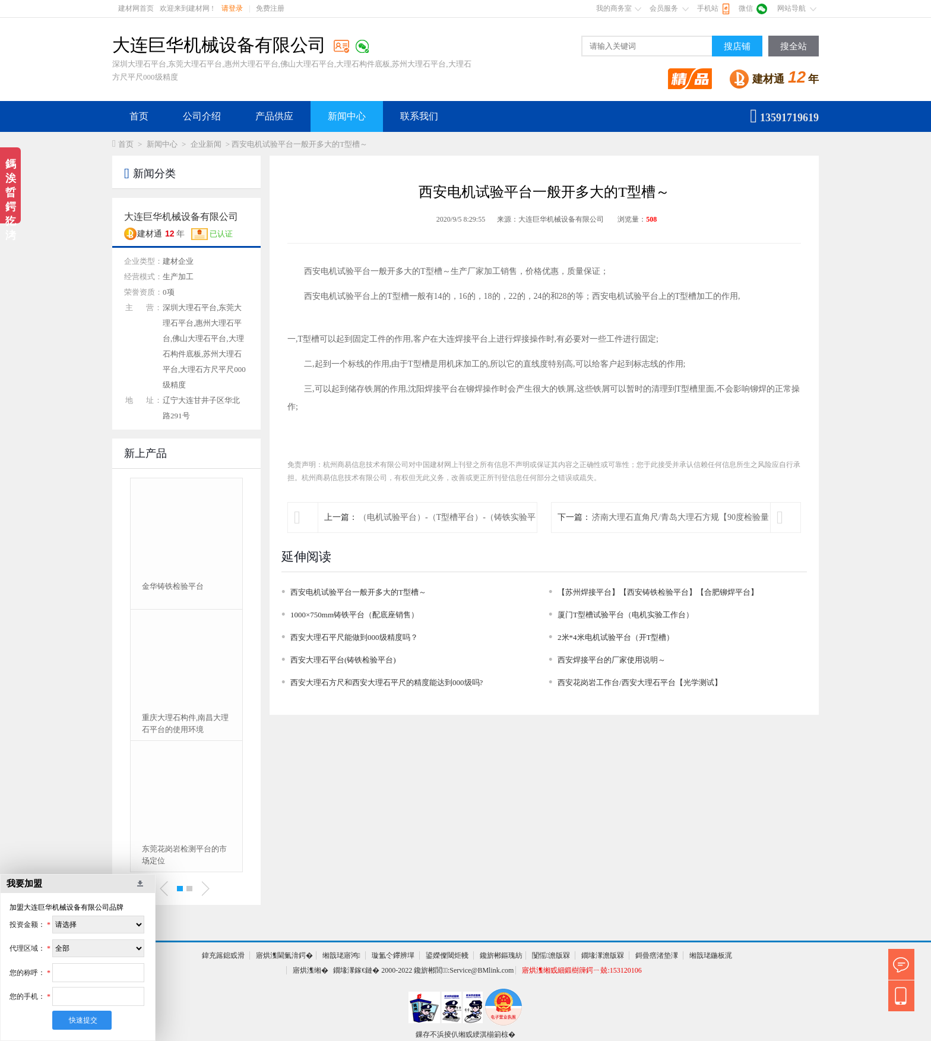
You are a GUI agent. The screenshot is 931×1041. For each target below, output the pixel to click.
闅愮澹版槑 (551, 955)
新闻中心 (347, 116)
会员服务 (664, 8)
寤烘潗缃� (310, 970)
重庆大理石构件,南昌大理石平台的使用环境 (185, 723)
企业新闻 (206, 144)
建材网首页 (136, 8)
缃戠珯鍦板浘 (710, 955)
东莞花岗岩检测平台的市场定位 (184, 854)
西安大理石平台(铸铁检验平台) (343, 659)
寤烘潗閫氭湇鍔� (284, 955)
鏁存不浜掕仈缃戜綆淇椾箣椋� (465, 1034)
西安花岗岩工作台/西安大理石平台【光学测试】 (640, 682)
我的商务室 (614, 8)
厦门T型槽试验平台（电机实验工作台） (626, 614)
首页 (138, 116)
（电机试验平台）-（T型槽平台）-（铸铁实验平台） (447, 532)
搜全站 (793, 46)
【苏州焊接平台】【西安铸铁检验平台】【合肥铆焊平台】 (658, 592)
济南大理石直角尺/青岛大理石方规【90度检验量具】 (680, 532)
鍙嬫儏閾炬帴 (447, 955)
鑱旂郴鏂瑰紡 (501, 955)
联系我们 (419, 116)
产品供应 (274, 116)
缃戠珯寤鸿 (341, 955)
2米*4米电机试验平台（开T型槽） (616, 637)
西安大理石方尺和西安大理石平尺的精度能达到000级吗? (386, 682)
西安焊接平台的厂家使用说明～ (612, 659)
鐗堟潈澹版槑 (602, 955)
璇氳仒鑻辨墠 (393, 955)
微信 (746, 8)
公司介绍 (202, 116)
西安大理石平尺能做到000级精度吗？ (354, 637)
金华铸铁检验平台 (173, 586)
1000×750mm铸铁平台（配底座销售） (354, 614)
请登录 (232, 8)
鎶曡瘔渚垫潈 (656, 955)
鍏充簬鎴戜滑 (223, 955)
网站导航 (791, 8)
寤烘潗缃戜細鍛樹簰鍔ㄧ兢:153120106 (581, 970)
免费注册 (270, 8)
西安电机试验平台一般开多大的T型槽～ (358, 592)
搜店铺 (737, 46)
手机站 (707, 8)
